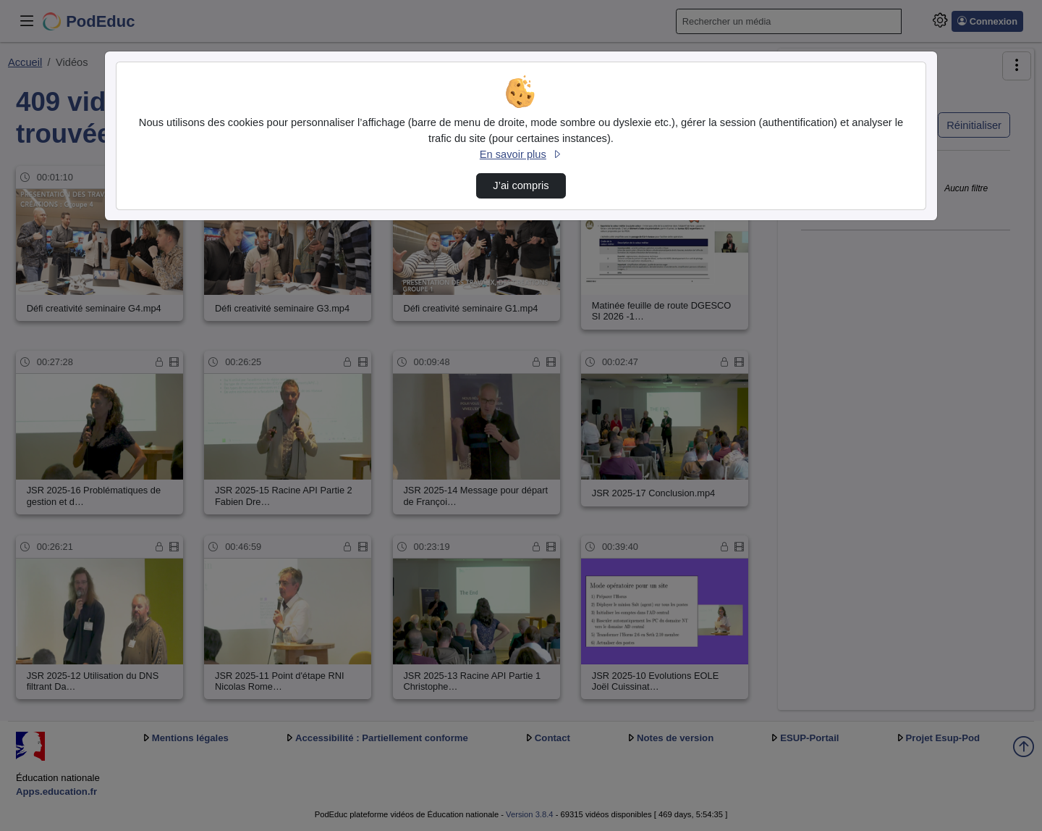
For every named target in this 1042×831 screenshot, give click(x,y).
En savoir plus (521, 154)
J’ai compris (520, 185)
